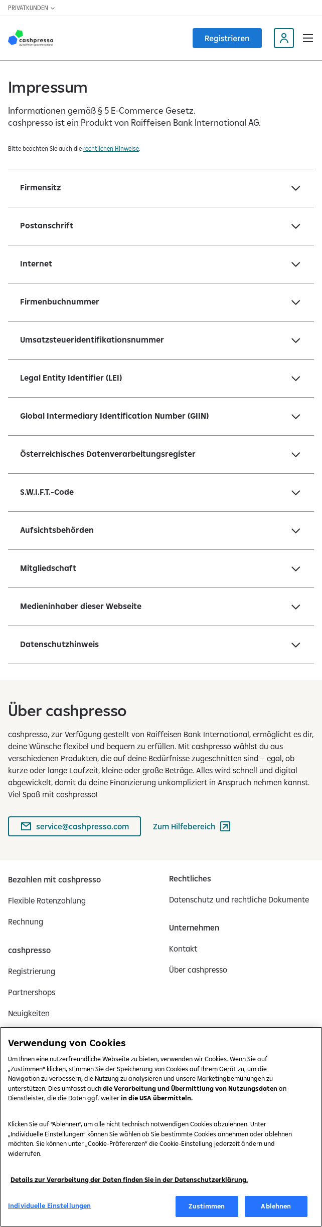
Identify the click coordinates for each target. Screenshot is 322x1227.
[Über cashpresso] (198, 970)
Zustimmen (207, 1206)
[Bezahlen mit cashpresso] (54, 879)
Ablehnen (276, 1206)
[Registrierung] (31, 971)
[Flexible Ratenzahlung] (47, 900)
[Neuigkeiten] (29, 1013)
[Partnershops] (31, 992)
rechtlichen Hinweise (111, 148)
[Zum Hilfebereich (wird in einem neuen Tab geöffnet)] (192, 826)
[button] (308, 38)
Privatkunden (32, 8)
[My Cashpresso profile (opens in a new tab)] (284, 38)
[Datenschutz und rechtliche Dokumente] (239, 899)
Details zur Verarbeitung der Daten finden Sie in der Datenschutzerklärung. (129, 1179)
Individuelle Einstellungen (49, 1205)
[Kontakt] (183, 949)
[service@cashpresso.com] (74, 826)
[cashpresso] (29, 950)
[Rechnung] (25, 921)
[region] (161, 1127)
